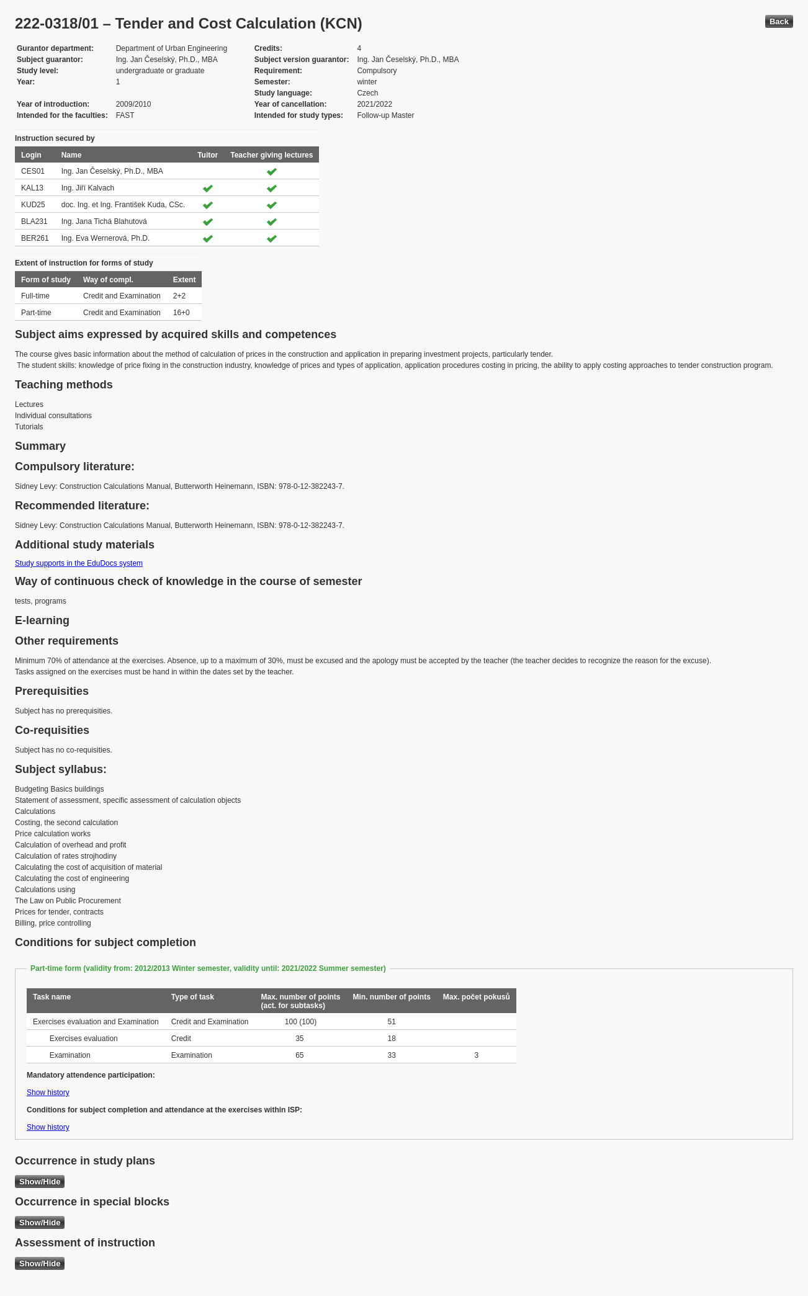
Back (779, 21)
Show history (48, 1092)
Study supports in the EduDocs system (79, 563)
